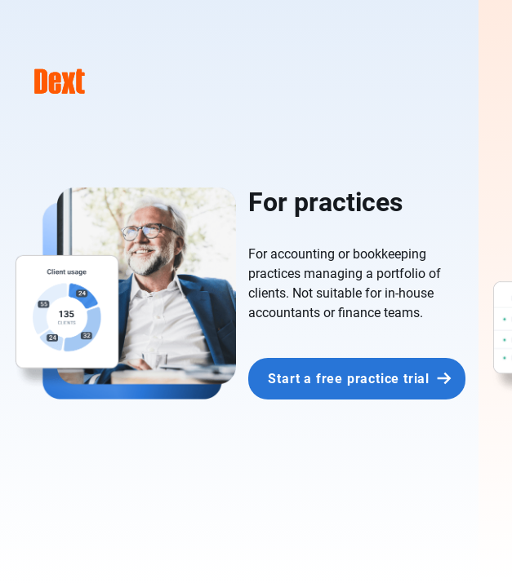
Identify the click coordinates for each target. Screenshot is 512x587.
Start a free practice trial (349, 378)
